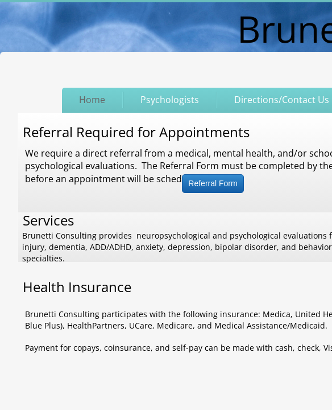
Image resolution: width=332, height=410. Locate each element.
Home (92, 99)
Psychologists (169, 99)
